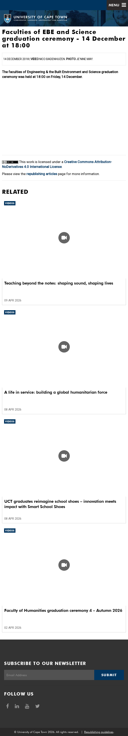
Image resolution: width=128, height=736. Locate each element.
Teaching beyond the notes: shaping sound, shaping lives (58, 283)
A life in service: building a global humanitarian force (55, 392)
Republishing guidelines (98, 732)
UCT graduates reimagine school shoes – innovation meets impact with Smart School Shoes (60, 504)
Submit (109, 675)
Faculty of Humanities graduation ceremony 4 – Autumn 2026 (63, 610)
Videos (9, 203)
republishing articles (41, 174)
